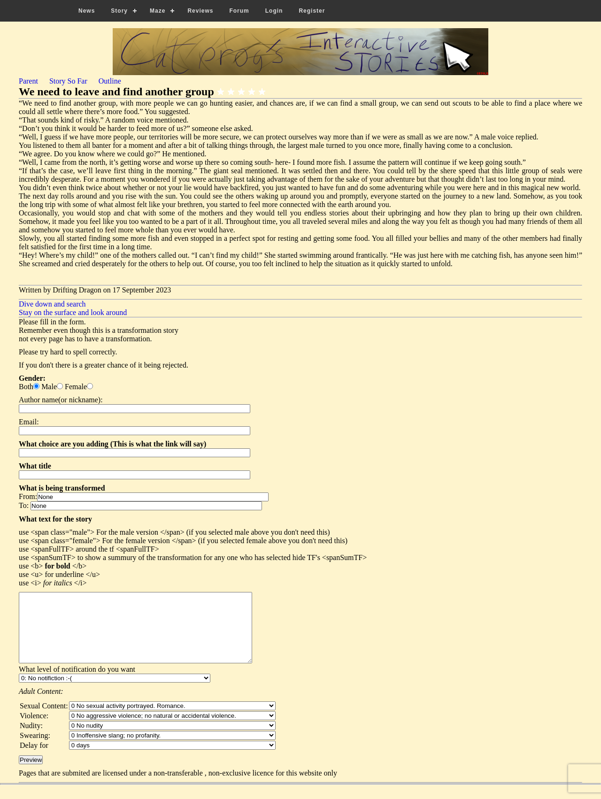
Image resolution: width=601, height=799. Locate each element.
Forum (239, 11)
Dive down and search (52, 304)
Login (274, 11)
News (86, 11)
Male (49, 387)
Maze (157, 11)
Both (26, 387)
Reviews (200, 11)
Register (312, 11)
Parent (28, 81)
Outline (110, 81)
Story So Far (68, 81)
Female (76, 387)
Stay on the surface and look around (73, 312)
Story (119, 11)
